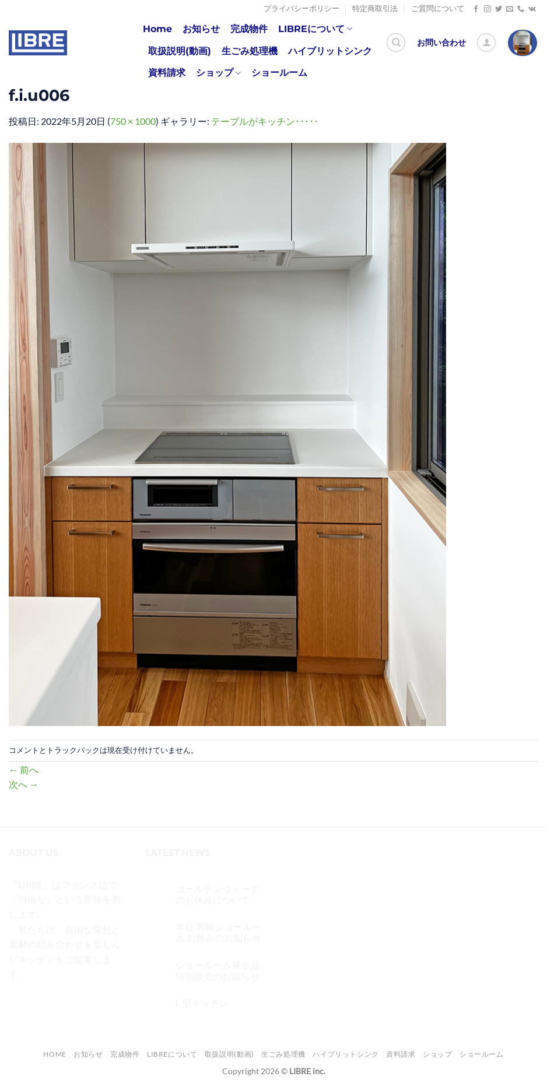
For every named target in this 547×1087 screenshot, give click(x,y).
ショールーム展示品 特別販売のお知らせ (218, 970)
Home (157, 28)
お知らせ (201, 28)
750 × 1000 (133, 121)
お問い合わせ (441, 42)
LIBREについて (315, 29)
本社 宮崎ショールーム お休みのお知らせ (218, 932)
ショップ (218, 73)
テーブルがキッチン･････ (264, 121)
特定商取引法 (375, 8)
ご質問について (437, 8)
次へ (23, 784)
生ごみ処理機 (250, 51)
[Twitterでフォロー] (498, 9)
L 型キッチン (202, 1002)
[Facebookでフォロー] (475, 9)
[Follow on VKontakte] (532, 9)
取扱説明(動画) (179, 51)
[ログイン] (486, 42)
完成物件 (249, 28)
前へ (23, 769)
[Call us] (520, 9)
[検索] (396, 42)
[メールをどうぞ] (509, 9)
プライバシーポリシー (301, 8)
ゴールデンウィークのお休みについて (218, 894)
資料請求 (166, 72)
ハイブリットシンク (330, 51)
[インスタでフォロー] (487, 9)
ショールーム (279, 72)
